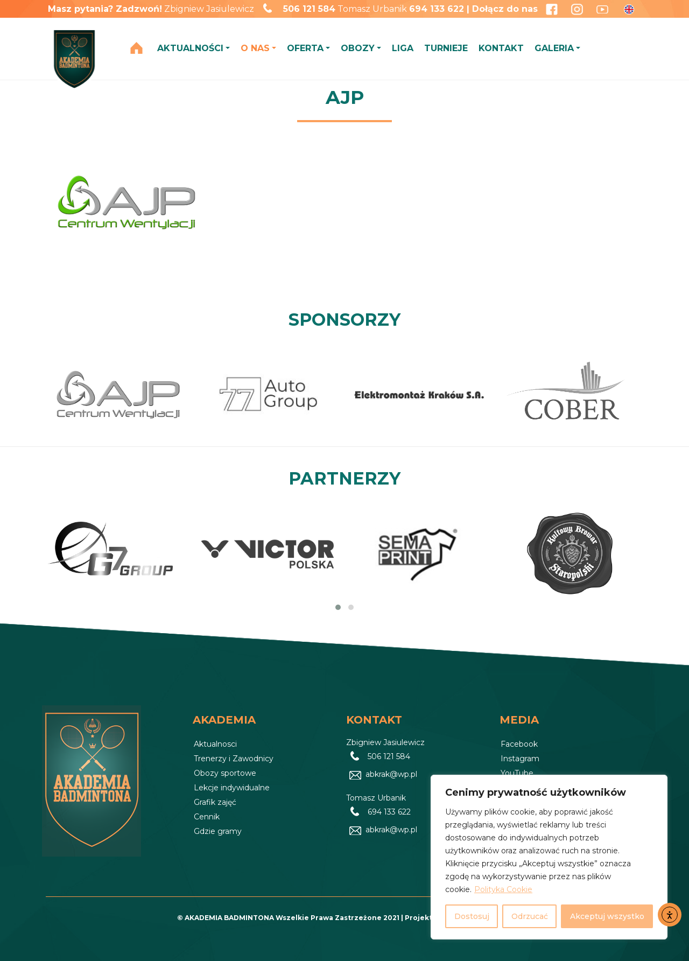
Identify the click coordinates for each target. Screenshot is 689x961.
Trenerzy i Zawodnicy (233, 758)
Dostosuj (471, 916)
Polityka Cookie (503, 889)
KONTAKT (501, 48)
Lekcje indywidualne (232, 787)
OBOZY (358, 48)
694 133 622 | (440, 9)
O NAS (255, 48)
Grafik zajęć (215, 802)
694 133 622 (389, 812)
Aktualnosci (215, 744)
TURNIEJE (446, 48)
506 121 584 (309, 9)
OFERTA (305, 48)
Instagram (520, 758)
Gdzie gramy (218, 831)
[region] (549, 857)
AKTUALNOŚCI (190, 48)
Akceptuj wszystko (607, 916)
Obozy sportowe (225, 773)
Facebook (519, 744)
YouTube (517, 773)
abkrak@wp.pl (391, 775)
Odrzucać (529, 916)
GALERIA (554, 48)
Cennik (207, 817)
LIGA (402, 48)
